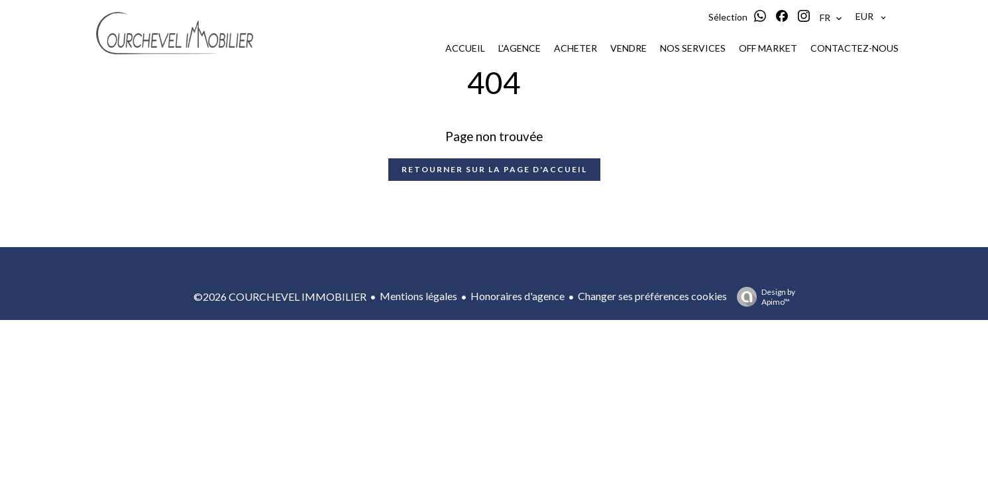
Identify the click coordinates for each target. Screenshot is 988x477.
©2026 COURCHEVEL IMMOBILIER (279, 296)
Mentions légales (418, 296)
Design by (762, 297)
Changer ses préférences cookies (652, 296)
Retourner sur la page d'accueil (494, 169)
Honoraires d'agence (517, 296)
